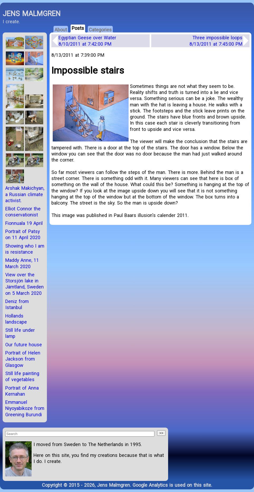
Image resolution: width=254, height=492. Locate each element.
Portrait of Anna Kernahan (22, 391)
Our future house (23, 344)
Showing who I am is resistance (24, 249)
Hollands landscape (16, 319)
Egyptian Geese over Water (87, 40)
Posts (78, 28)
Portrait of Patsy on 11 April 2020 (22, 234)
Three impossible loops (215, 40)
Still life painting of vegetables (22, 376)
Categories (100, 29)
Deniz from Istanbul (17, 304)
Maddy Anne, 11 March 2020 (22, 263)
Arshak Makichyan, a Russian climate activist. (24, 194)
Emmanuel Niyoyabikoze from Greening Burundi (24, 408)
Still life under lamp (20, 333)
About (61, 29)
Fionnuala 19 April (24, 223)
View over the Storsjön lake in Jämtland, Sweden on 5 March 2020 (24, 284)
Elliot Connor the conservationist (23, 211)
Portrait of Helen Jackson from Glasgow (22, 359)
